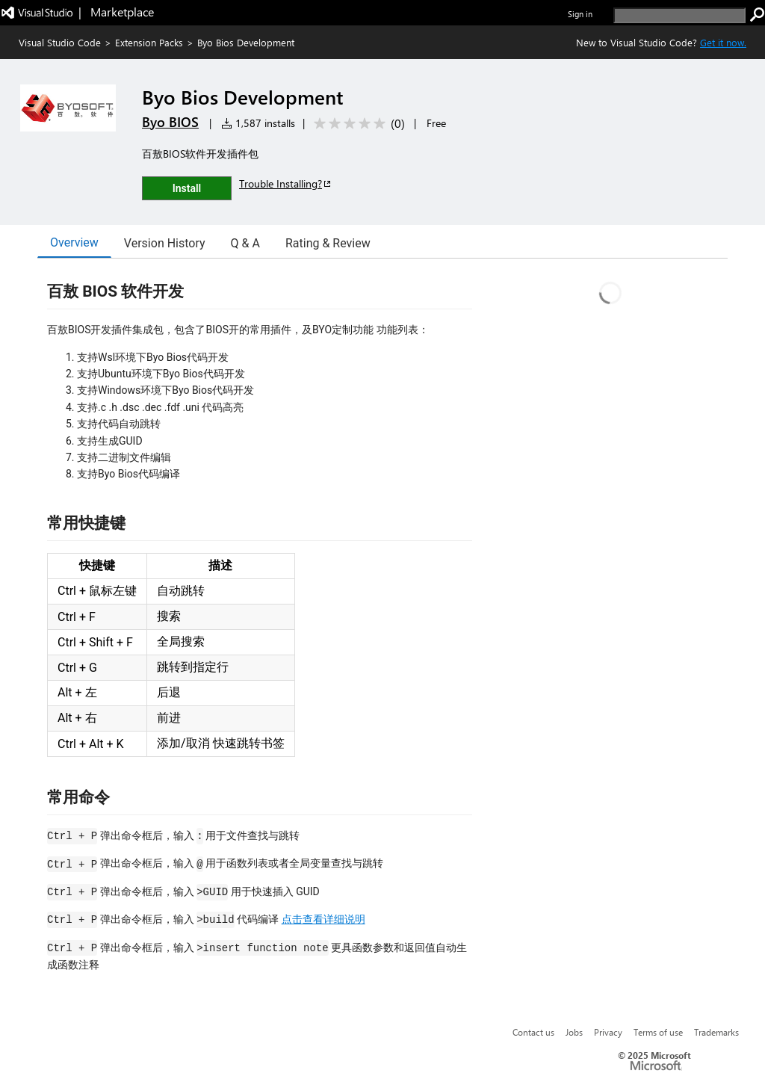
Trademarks (716, 1032)
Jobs (574, 1032)
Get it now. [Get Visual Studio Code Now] (723, 42)
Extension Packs (149, 42)
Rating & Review (328, 243)
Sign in (580, 13)
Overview (74, 242)
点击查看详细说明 (323, 919)
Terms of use (658, 1032)
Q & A (245, 243)
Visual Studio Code (60, 42)
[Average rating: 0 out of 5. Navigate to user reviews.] (357, 123)
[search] (679, 15)
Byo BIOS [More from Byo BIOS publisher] (170, 122)
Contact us (533, 1032)
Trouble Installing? (285, 183)
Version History (164, 243)
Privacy (608, 1032)
